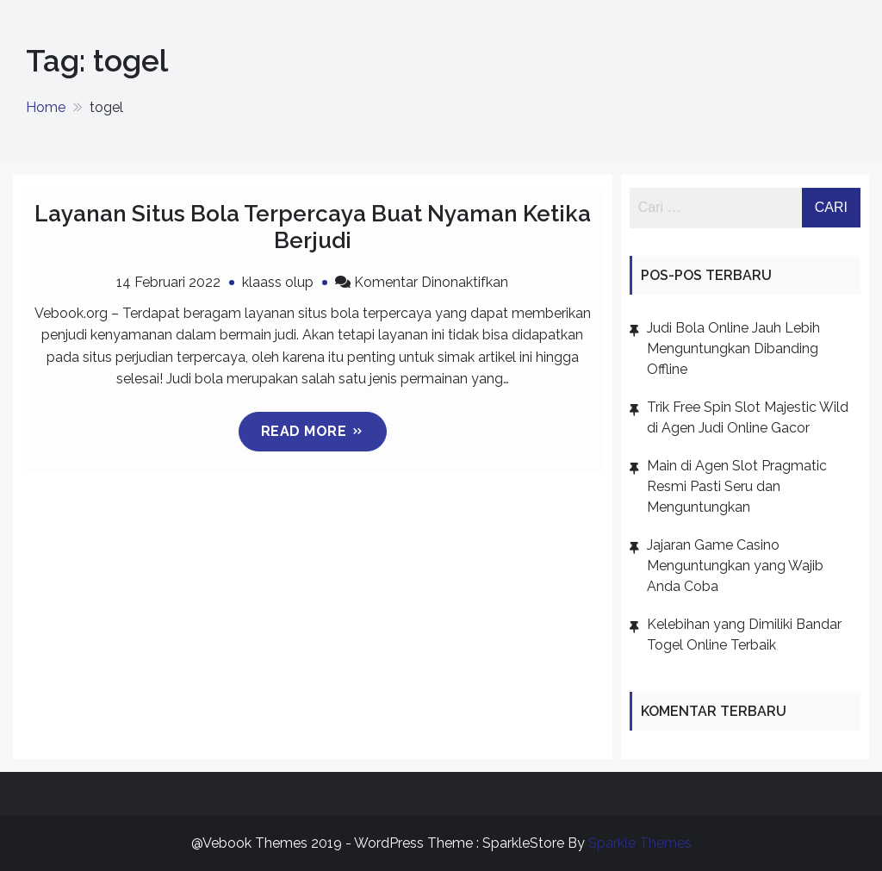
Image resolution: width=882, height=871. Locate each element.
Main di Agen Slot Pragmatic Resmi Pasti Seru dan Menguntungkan (737, 486)
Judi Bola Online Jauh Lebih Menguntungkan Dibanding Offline (733, 348)
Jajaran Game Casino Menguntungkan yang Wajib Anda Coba (735, 565)
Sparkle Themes (640, 843)
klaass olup (278, 282)
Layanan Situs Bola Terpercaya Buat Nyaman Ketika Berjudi (312, 227)
